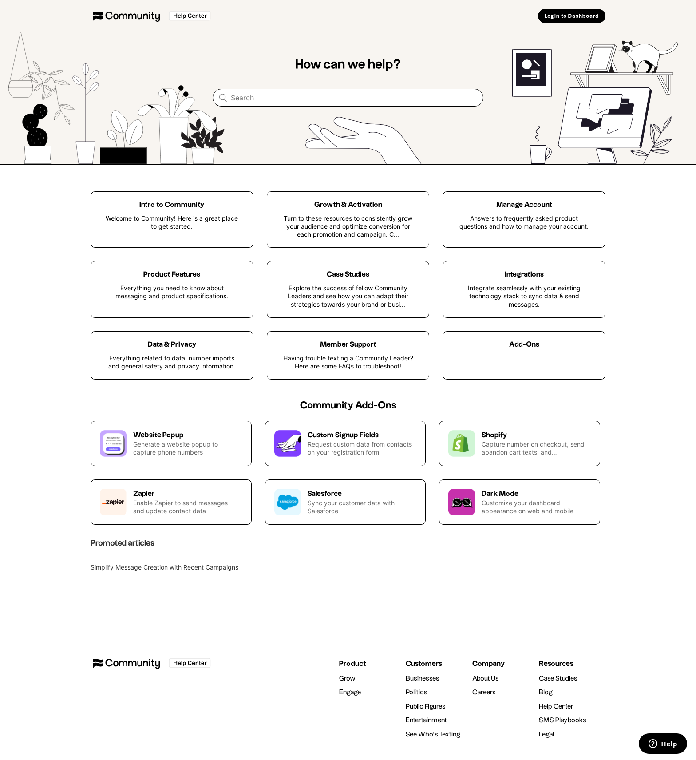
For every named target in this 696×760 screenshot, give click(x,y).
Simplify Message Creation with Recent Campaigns (164, 567)
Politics (416, 692)
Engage (350, 692)
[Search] (348, 98)
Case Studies (558, 678)
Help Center (556, 706)
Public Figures (426, 706)
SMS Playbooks (562, 720)
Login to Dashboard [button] (572, 16)
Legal (546, 734)
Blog (546, 692)
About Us (485, 678)
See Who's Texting (433, 734)
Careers (484, 692)
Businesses (422, 678)
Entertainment (426, 720)
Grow (347, 678)
